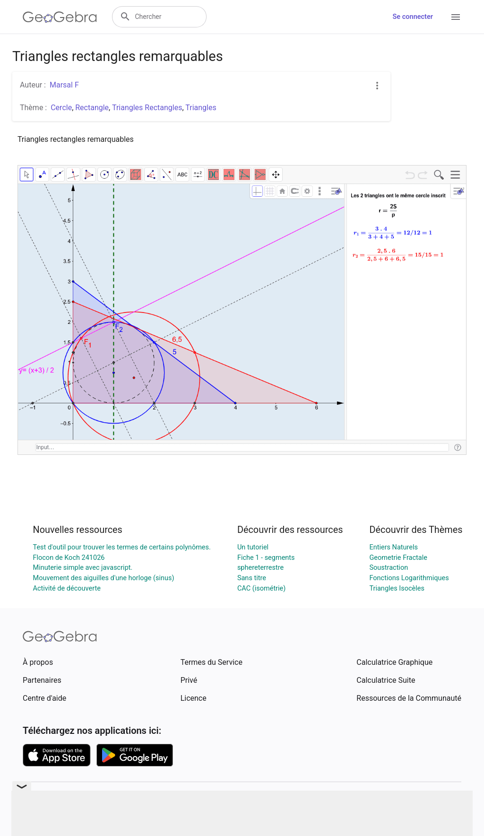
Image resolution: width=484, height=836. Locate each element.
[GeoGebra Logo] (60, 17)
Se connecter (413, 17)
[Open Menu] (455, 17)
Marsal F (64, 84)
